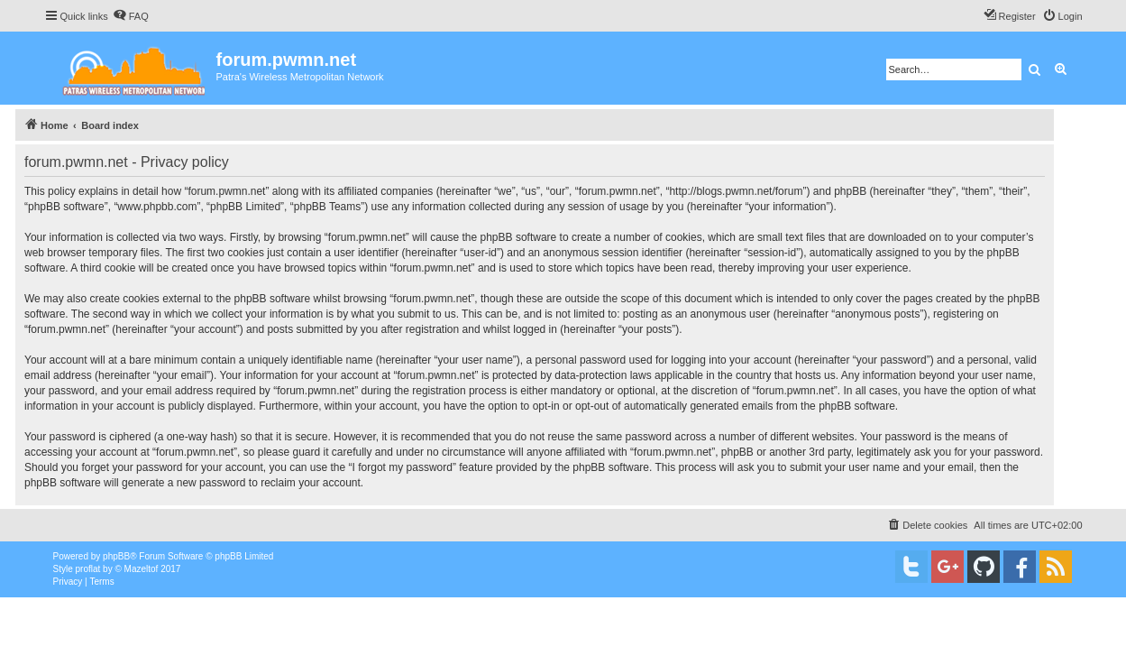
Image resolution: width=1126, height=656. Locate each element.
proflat (88, 569)
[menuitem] (131, 16)
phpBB (116, 556)
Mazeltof (141, 569)
